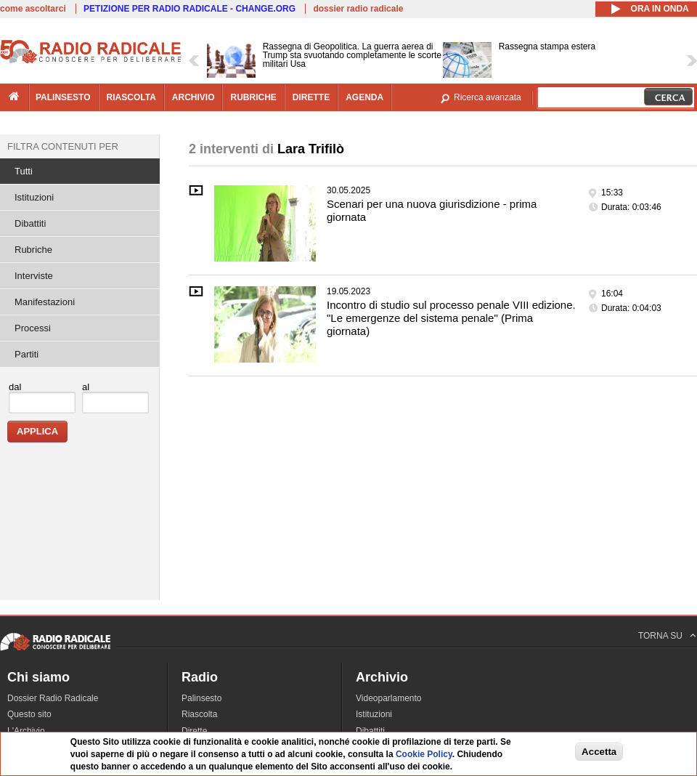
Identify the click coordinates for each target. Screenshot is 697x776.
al (85, 387)
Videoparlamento (389, 698)
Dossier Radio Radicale (52, 698)
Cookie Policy (424, 754)
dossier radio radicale (358, 9)
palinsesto (63, 97)
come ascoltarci (33, 9)
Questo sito (29, 714)
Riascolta (199, 714)
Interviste (34, 275)
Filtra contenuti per (62, 146)
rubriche (253, 97)
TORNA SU (660, 636)
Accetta (599, 751)
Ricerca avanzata (487, 97)
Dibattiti (30, 223)
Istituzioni (34, 197)
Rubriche (33, 249)
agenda (364, 97)
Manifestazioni (45, 301)
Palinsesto (201, 698)
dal (15, 387)
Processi (33, 328)
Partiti (26, 354)
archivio (193, 97)
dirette (311, 97)
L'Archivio (26, 731)
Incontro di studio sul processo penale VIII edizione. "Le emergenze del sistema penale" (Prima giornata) (451, 318)
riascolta (131, 97)
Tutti (24, 171)
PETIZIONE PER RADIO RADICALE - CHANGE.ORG (189, 9)
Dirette (194, 731)
